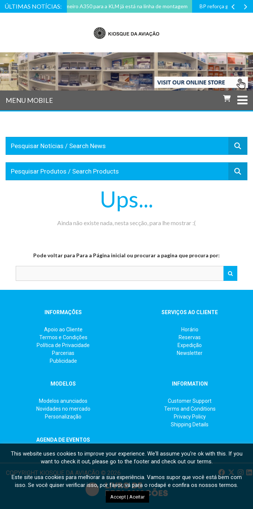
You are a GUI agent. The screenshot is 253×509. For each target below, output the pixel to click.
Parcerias (63, 353)
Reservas (190, 337)
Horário (189, 329)
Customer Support (190, 401)
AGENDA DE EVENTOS (63, 440)
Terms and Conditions (190, 409)
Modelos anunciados (63, 401)
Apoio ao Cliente (63, 329)
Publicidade (63, 361)
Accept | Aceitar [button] (127, 497)
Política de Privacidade (63, 345)
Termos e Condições (63, 337)
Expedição (190, 345)
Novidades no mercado (63, 409)
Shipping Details (190, 424)
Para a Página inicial (101, 255)
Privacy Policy (190, 417)
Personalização (63, 417)
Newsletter (190, 353)
